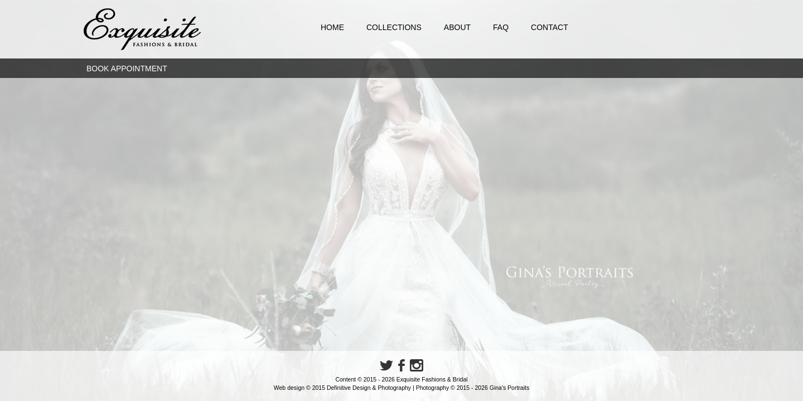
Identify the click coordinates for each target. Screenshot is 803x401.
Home (332, 27)
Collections (394, 27)
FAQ (501, 27)
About (457, 27)
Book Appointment (126, 68)
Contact (549, 27)
